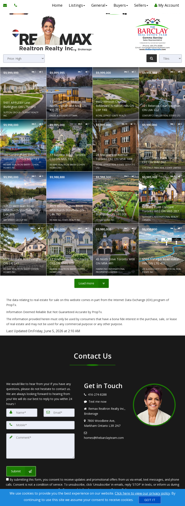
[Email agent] (105, 435)
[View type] (170, 58)
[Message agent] (105, 401)
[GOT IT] (149, 500)
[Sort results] (24, 58)
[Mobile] (40, 425)
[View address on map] (105, 423)
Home (56, 5)
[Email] (59, 413)
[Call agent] (14, 5)
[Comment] (40, 445)
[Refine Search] (151, 58)
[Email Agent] (7, 5)
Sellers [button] (141, 5)
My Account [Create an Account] (166, 5)
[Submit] (21, 471)
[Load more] (91, 283)
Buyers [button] (120, 5)
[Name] (21, 413)
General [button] (99, 5)
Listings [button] (76, 5)
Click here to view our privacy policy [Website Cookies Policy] (142, 493)
